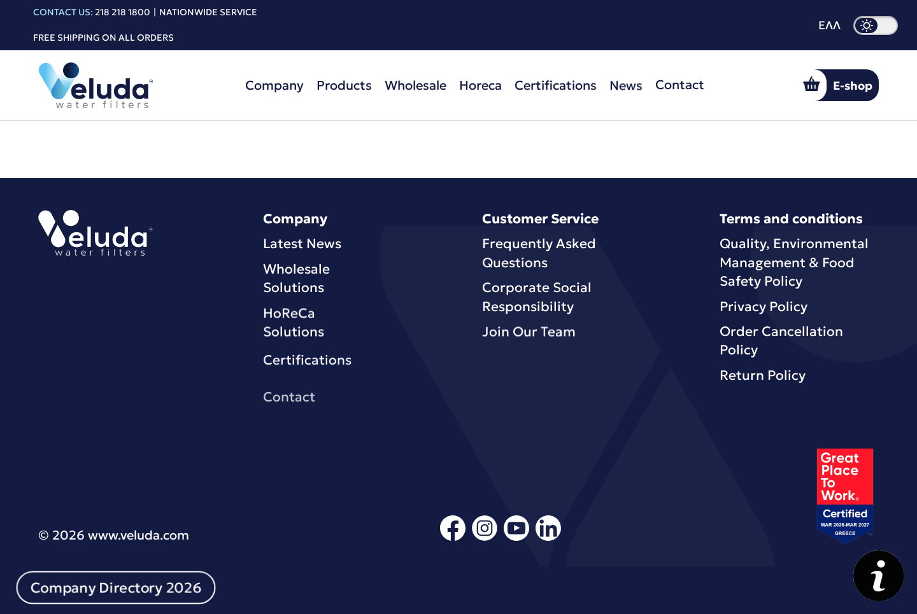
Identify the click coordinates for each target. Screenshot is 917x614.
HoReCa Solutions (293, 324)
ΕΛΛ (829, 25)
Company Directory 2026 (116, 588)
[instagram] (484, 538)
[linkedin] (548, 538)
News (626, 84)
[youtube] (516, 538)
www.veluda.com (138, 535)
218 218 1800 (122, 12)
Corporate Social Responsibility (537, 296)
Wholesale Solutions (296, 278)
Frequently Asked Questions (539, 252)
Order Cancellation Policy (781, 340)
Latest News (302, 243)
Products (344, 85)
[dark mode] (875, 25)
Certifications (556, 84)
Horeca (480, 85)
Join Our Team (529, 333)
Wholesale (415, 85)
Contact (679, 81)
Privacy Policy (763, 306)
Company (274, 85)
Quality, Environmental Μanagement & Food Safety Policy (794, 262)
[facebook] (453, 538)
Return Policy (763, 375)
